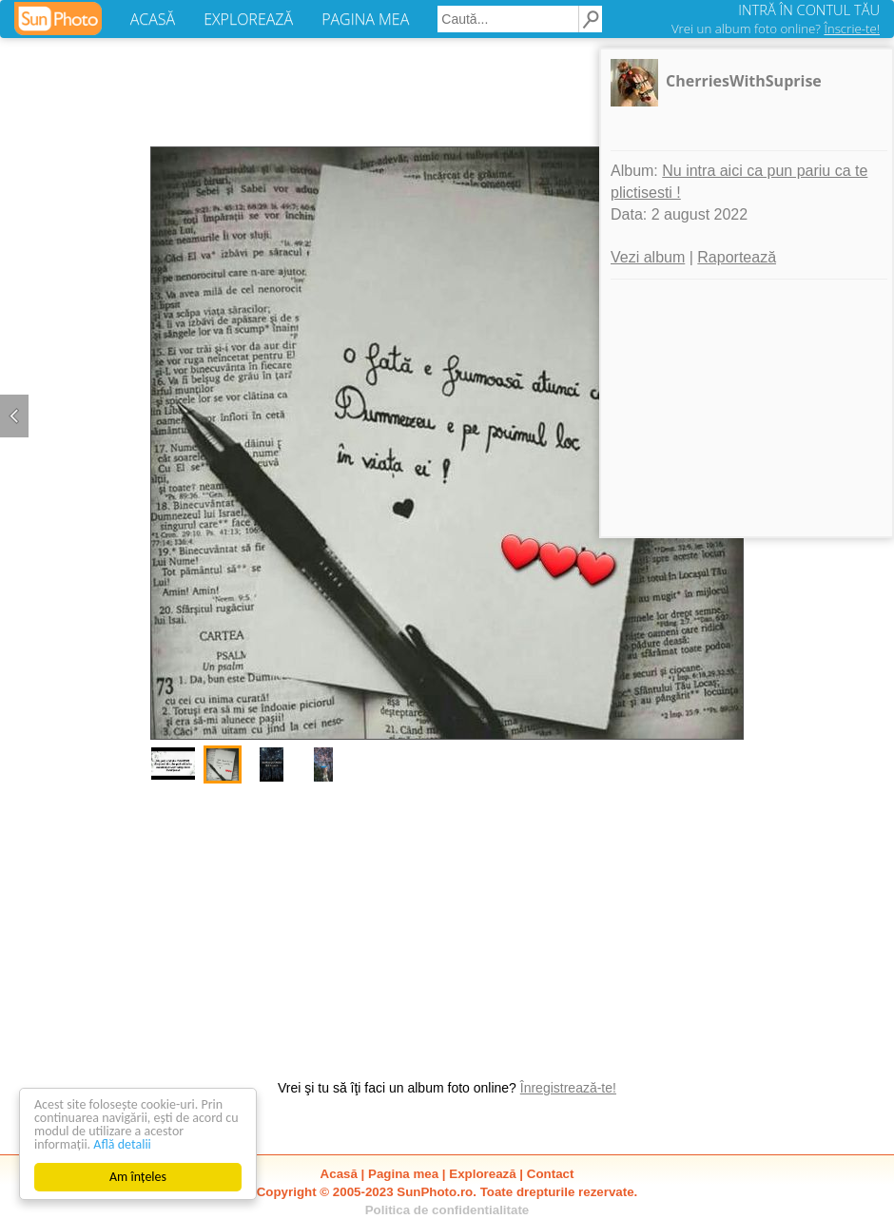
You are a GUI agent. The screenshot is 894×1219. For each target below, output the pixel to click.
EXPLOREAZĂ (248, 19)
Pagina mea (403, 1174)
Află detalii (122, 1144)
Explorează (482, 1174)
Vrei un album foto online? (775, 28)
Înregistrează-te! (568, 1087)
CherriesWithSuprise (744, 80)
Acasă (339, 1174)
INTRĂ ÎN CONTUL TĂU (809, 9)
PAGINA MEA (365, 19)
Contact (550, 1174)
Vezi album (648, 257)
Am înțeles (137, 1177)
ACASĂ (152, 19)
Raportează (736, 257)
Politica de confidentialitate (447, 1210)
